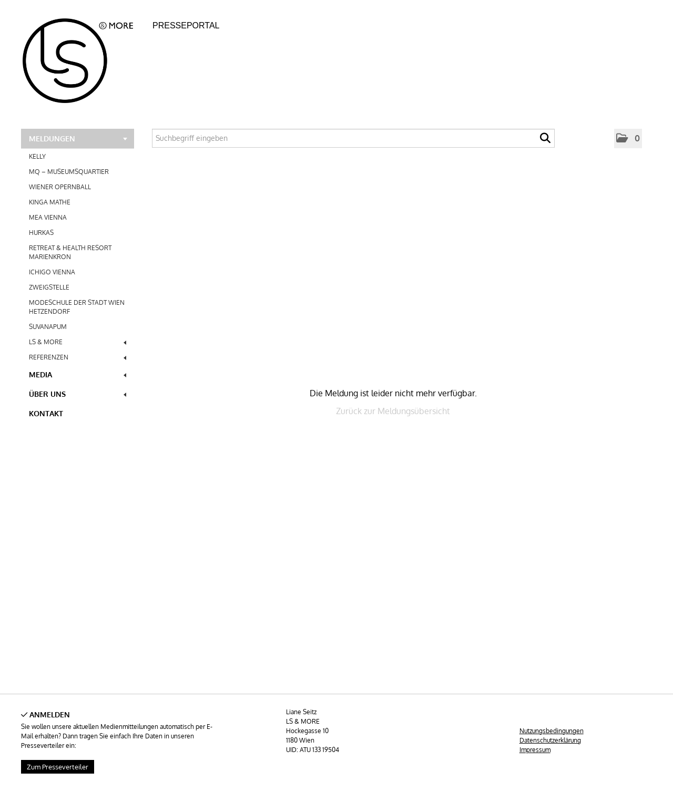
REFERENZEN (77, 357)
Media (77, 374)
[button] (628, 138)
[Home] (84, 57)
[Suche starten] (545, 140)
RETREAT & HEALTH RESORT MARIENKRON (70, 252)
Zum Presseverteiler (57, 767)
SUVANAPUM (48, 327)
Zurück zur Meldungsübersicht (393, 411)
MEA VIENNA (48, 217)
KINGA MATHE (49, 202)
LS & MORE (77, 342)
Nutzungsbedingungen (551, 731)
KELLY (37, 156)
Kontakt (46, 413)
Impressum (534, 750)
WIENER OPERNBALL (60, 187)
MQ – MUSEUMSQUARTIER (69, 172)
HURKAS (41, 232)
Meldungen (78, 138)
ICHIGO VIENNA (52, 272)
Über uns (77, 393)
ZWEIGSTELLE (49, 287)
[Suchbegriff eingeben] (353, 138)
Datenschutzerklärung (550, 740)
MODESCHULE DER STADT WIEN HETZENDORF (77, 307)
